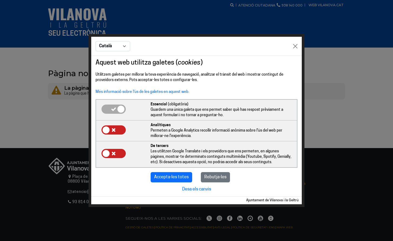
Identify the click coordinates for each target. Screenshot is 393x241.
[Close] (295, 46)
